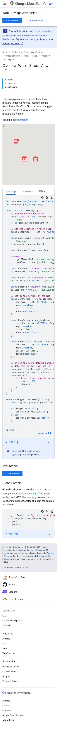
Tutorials (6, 625)
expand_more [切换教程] (49, 443)
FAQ (4, 616)
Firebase (6, 710)
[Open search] (45, 3)
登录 (51, 3)
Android (6, 639)
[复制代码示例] (52, 197)
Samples (10, 59)
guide (29, 451)
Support (6, 676)
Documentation (13, 56)
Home (5, 52)
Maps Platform (28, 4)
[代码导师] (47, 197)
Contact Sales (9, 671)
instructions (31, 493)
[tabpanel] (28, 327)
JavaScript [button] (27, 191)
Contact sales (35, 20)
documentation (20, 119)
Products (16, 52)
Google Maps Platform (33, 52)
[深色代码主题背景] (42, 197)
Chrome (6, 705)
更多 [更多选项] (41, 191)
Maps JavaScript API (28, 13)
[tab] (11, 191)
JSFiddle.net (12, 473)
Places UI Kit (15, 31)
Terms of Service (10, 681)
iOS (4, 643)
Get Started (12, 20)
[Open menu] (5, 3)
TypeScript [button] (11, 191)
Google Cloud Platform (13, 715)
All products (8, 720)
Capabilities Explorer (12, 620)
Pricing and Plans (10, 666)
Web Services (8, 653)
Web (5, 13)
